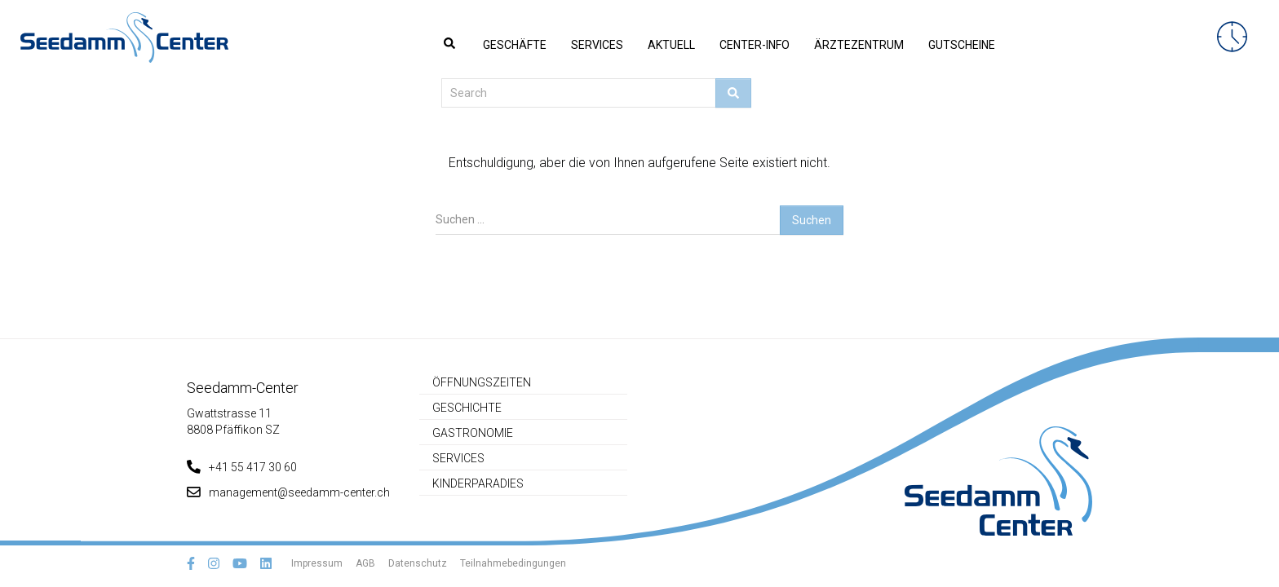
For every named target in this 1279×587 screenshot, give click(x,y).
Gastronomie (472, 432)
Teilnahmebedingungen (513, 563)
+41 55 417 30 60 (242, 467)
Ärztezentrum (859, 44)
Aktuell (671, 44)
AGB (365, 563)
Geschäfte (515, 44)
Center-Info (754, 44)
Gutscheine (961, 44)
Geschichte (467, 407)
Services (597, 44)
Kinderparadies (478, 483)
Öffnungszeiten (481, 382)
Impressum (317, 563)
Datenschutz (417, 563)
